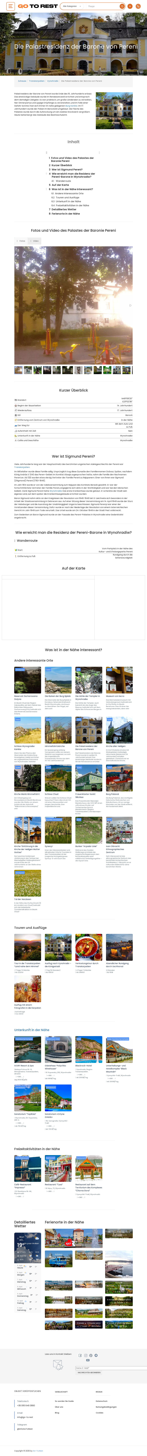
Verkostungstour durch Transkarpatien (86, 965)
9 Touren (118, 1315)
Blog (57, 1413)
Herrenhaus (50, 1039)
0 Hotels (110, 1262)
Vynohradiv (52, 81)
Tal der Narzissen (22, 899)
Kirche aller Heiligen (115, 746)
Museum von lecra (115, 696)
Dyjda (119, 1259)
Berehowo (89, 1250)
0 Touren (114, 1266)
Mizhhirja (58, 1320)
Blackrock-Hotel (83, 1065)
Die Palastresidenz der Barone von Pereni (86, 748)
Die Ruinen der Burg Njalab (58, 696)
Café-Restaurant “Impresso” (22, 1186)
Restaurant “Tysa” (54, 1184)
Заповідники (20, 670)
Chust (74, 1235)
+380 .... (20, 1076)
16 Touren (58, 1287)
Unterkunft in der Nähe (31, 1030)
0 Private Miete (64, 1238)
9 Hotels (50, 1324)
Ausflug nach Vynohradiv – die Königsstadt (58, 965)
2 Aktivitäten (91, 1238)
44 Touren (118, 1302)
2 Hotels (51, 1238)
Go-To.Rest (38, 1451)
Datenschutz (101, 1401)
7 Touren (88, 1315)
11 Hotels (50, 1298)
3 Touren (58, 1315)
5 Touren (58, 1301)
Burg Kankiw (71, 105)
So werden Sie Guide (64, 1401)
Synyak (118, 1282)
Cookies (99, 1413)
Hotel (58, 1039)
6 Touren (88, 1286)
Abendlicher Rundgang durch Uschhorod (117, 965)
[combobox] (72, 6)
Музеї (109, 670)
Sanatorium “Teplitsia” (25, 1114)
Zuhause (22, 81)
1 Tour (53, 1260)
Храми (48, 720)
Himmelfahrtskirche (55, 746)
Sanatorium (20, 1087)
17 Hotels (80, 1253)
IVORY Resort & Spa (24, 1065)
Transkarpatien (36, 81)
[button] (130, 249)
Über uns (59, 1407)
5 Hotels (80, 1298)
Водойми (49, 820)
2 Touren (78, 1238)
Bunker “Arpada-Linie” (86, 846)
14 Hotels (50, 1284)
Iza (118, 1228)
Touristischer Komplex (24, 1039)
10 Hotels (110, 1285)
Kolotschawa (88, 1308)
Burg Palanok (112, 794)
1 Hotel (110, 1232)
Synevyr (49, 846)
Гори (78, 670)
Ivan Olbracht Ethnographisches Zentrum (115, 849)
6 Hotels (110, 1299)
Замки (48, 670)
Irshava (58, 1254)
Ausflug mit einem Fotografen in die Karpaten (27, 1006)
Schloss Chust (52, 794)
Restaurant (24, 1158)
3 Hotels (80, 1323)
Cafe (17, 1158)
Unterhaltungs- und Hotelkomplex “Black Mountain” (116, 1068)
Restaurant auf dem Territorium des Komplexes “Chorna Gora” (88, 1187)
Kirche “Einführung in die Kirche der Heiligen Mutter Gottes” (27, 849)
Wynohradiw (56, 490)
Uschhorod (118, 1296)
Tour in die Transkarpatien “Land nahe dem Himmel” (27, 965)
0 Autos (73, 1241)
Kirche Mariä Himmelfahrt (27, 794)
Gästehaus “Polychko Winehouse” (55, 1067)
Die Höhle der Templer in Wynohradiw (87, 698)
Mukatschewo (59, 1281)
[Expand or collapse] (99, 153)
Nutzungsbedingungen (106, 1407)
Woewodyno (58, 1308)
